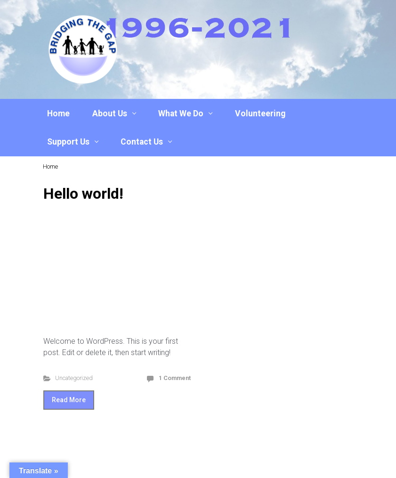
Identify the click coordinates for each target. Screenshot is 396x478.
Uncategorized (74, 377)
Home (58, 113)
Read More (69, 400)
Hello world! (83, 194)
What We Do (180, 113)
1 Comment (175, 377)
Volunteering (260, 113)
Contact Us (142, 141)
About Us (109, 113)
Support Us (68, 141)
